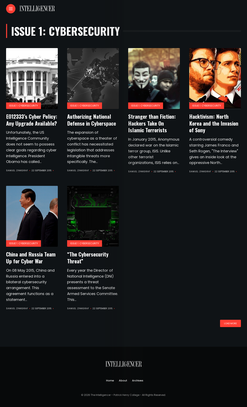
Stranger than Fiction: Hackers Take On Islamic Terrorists (152, 123)
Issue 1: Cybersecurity (23, 105)
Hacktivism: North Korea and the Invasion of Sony (213, 123)
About (123, 380)
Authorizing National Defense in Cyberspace (91, 119)
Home (110, 380)
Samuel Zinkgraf (17, 170)
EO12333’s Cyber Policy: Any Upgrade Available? (31, 119)
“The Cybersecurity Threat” (87, 257)
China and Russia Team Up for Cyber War (31, 257)
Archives (137, 380)
